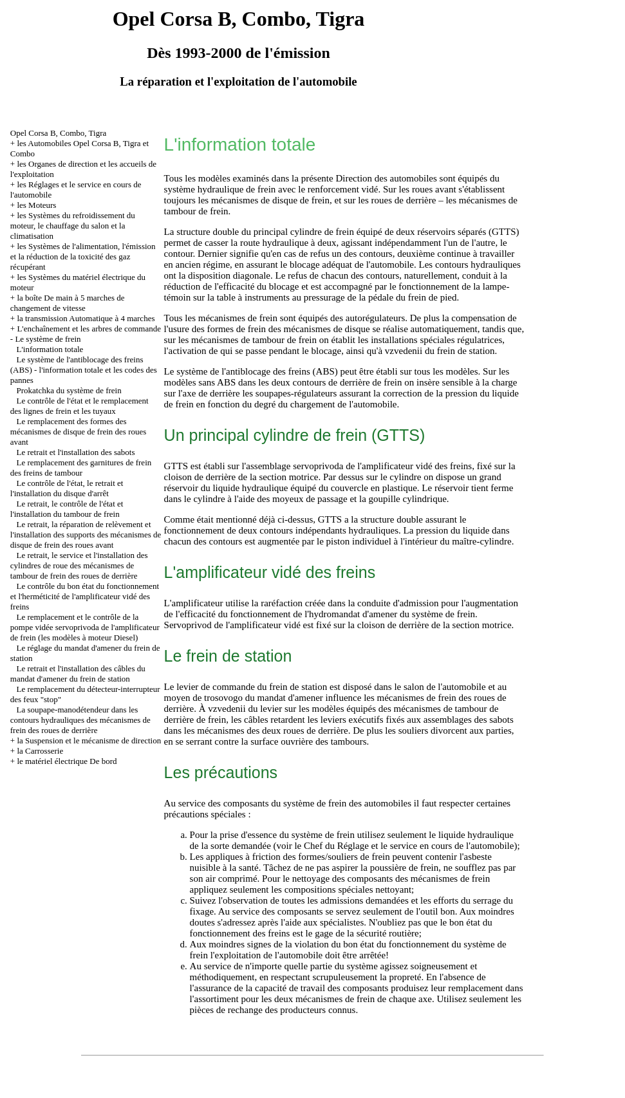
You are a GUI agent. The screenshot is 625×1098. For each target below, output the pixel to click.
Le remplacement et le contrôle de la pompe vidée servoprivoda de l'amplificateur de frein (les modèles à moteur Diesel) (85, 627)
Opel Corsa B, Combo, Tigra (58, 133)
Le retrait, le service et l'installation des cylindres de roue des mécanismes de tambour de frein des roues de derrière (79, 565)
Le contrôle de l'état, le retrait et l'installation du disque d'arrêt (67, 488)
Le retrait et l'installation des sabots (76, 452)
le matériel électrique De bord (67, 761)
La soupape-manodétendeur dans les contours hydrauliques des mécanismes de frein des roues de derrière (80, 720)
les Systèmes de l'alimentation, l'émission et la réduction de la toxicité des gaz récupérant (83, 256)
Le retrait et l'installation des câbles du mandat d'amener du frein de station (77, 674)
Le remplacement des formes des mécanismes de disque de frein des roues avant (78, 431)
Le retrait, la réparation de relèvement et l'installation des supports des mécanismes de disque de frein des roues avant (86, 534)
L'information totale (50, 349)
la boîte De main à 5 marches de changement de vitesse (67, 303)
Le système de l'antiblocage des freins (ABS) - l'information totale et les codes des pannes (83, 370)
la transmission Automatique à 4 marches (85, 318)
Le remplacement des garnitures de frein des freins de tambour (80, 468)
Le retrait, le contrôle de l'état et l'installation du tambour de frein (67, 509)
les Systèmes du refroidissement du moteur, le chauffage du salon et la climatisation (72, 225)
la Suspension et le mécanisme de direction (89, 740)
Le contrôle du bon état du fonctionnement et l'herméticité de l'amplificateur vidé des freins (84, 596)
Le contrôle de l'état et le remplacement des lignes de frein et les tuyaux (79, 406)
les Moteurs (36, 205)
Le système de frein (47, 339)
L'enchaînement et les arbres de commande (89, 328)
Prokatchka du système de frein (69, 390)
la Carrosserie (40, 751)
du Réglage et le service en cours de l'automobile (419, 846)
